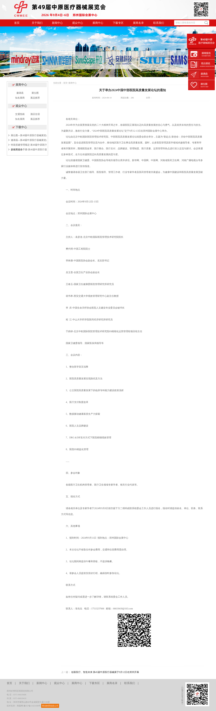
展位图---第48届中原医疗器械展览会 (30, 135)
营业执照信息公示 (50, 706)
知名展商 (20, 98)
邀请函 (19, 93)
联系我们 (158, 22)
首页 (17, 22)
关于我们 (37, 22)
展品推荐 (35, 98)
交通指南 (20, 114)
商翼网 (20, 706)
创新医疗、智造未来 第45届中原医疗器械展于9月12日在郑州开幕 (105, 672)
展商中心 (97, 22)
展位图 (35, 93)
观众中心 (77, 22)
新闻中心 (57, 22)
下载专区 (118, 22)
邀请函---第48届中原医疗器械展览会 (30, 140)
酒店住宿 (35, 114)
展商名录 (138, 22)
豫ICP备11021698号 (32, 706)
